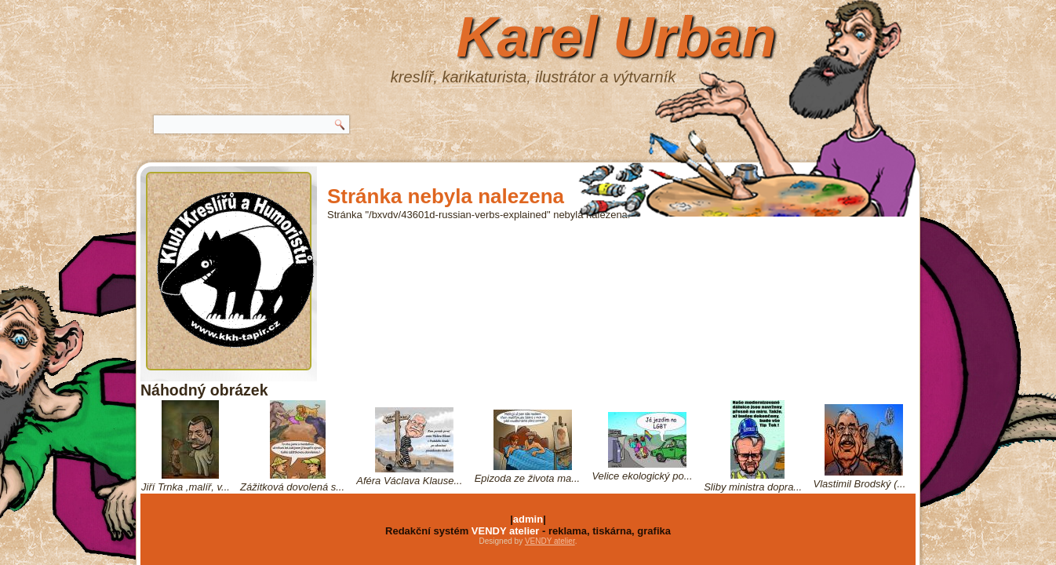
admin (528, 519)
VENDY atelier (505, 531)
